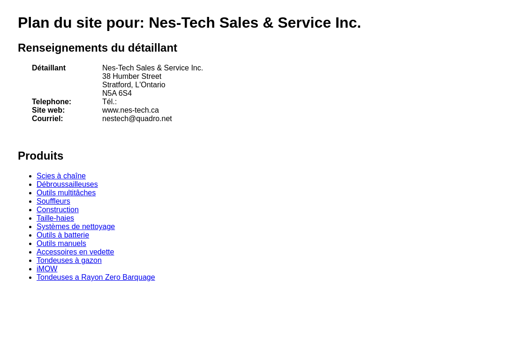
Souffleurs (53, 201)
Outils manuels (61, 243)
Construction (58, 210)
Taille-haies (55, 218)
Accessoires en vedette (75, 252)
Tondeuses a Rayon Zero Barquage (96, 277)
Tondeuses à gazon (69, 260)
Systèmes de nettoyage (76, 226)
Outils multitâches (66, 193)
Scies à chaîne (61, 176)
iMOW (47, 269)
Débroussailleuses (67, 184)
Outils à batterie (63, 235)
